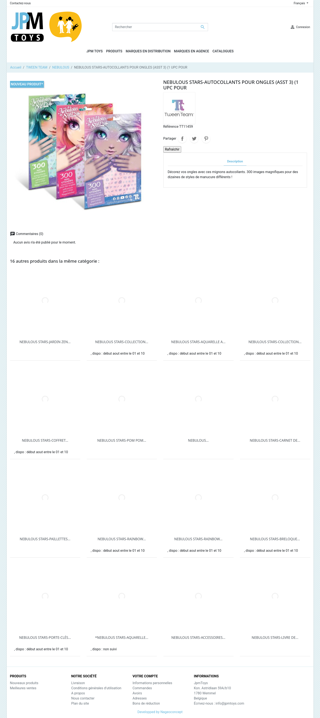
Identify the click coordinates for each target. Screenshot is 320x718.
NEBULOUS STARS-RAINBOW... (122, 539)
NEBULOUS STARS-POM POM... (121, 440)
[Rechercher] (160, 27)
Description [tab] (235, 161)
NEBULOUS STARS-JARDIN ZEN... (44, 342)
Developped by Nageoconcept (159, 712)
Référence (171, 127)
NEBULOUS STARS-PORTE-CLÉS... (45, 637)
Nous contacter (83, 698)
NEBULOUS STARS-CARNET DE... (275, 440)
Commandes (142, 688)
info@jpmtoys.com (229, 703)
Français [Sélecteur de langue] (300, 3)
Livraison (78, 683)
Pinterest (206, 138)
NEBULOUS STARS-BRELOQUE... (275, 539)
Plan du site (80, 703)
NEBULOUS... (198, 440)
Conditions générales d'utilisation (96, 688)
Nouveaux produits (24, 683)
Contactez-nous (20, 3)
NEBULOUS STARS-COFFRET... (45, 440)
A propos (78, 693)
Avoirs (137, 693)
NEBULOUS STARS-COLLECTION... (121, 342)
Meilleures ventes (23, 688)
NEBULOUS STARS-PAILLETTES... (45, 539)
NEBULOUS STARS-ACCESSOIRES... (198, 637)
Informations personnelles (152, 683)
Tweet (194, 138)
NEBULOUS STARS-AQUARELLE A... (198, 342)
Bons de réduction (146, 703)
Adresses (140, 698)
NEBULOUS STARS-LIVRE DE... (275, 637)
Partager (182, 138)
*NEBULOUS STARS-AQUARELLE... (121, 637)
